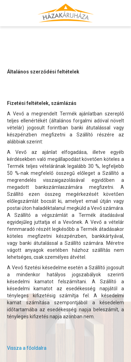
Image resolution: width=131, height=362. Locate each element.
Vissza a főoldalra (26, 348)
